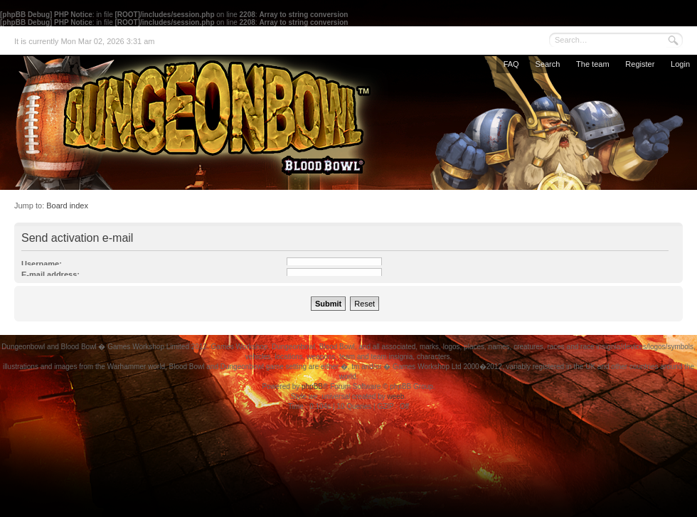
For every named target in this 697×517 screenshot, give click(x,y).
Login (680, 64)
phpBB (312, 386)
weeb (395, 396)
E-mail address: (50, 274)
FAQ (511, 64)
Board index (67, 205)
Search (547, 64)
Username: (41, 264)
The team (592, 64)
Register (639, 64)
